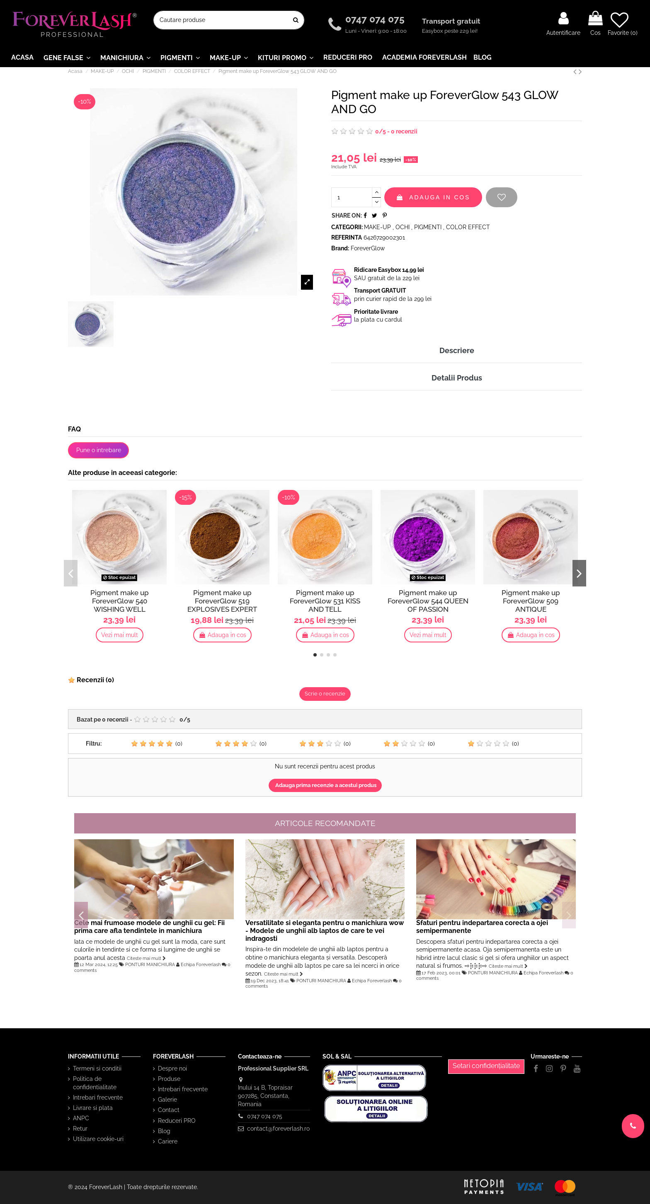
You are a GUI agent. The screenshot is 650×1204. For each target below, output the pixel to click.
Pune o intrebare (98, 450)
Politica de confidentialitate (94, 1083)
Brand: (340, 248)
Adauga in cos (433, 197)
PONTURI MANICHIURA (150, 964)
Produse (169, 1079)
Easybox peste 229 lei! (450, 31)
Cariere (167, 1141)
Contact (168, 1110)
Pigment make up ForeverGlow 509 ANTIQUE (531, 601)
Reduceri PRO (177, 1120)
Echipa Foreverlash (201, 964)
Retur (80, 1128)
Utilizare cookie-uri (98, 1139)
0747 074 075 (376, 18)
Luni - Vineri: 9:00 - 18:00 (376, 31)
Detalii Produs (457, 377)
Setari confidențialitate (486, 1066)
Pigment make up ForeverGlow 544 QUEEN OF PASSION (428, 601)
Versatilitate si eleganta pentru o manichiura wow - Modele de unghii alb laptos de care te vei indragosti (324, 930)
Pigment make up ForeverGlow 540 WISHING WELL (119, 601)
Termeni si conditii (97, 1068)
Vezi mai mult (119, 635)
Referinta (346, 237)
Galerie (167, 1099)
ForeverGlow (368, 248)
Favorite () (623, 23)
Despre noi (172, 1068)
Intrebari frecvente (98, 1097)
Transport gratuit (452, 21)
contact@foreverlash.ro (278, 1128)
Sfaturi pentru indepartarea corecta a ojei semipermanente (482, 927)
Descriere (456, 350)
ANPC (81, 1118)
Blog (164, 1131)
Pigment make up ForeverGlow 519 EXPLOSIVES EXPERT (222, 601)
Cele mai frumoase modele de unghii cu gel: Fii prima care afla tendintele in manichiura (149, 927)
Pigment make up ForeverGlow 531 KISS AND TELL (325, 601)
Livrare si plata (93, 1108)
